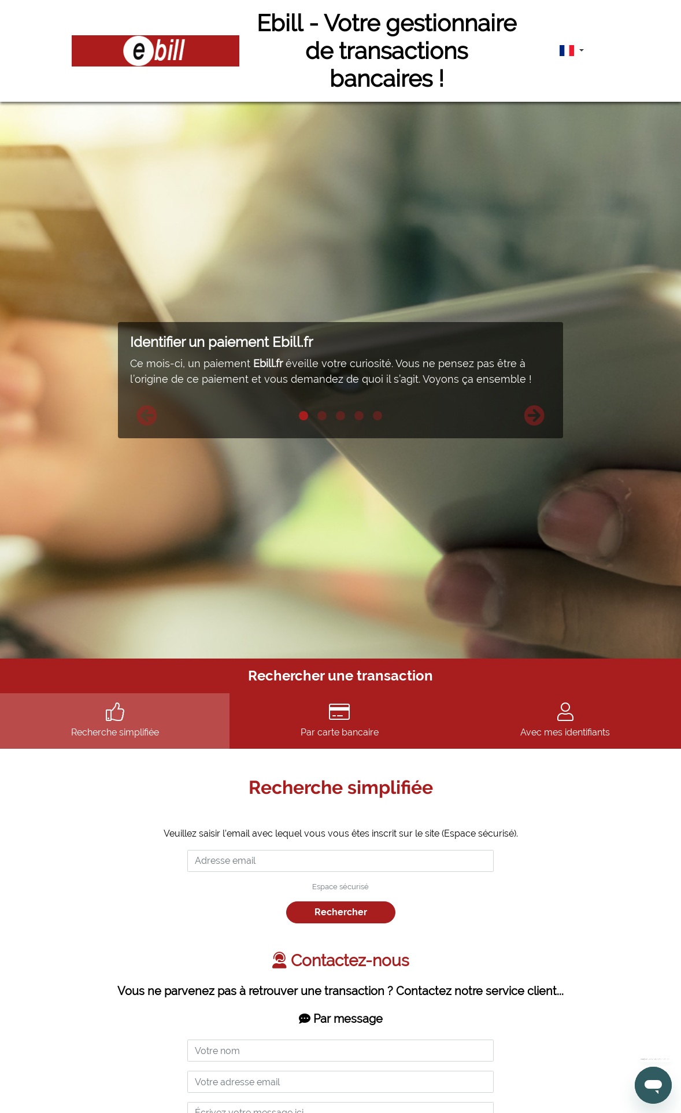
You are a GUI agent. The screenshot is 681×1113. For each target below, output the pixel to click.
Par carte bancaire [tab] (339, 720)
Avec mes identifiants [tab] (565, 720)
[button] (147, 415)
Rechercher (340, 912)
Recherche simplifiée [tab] (114, 720)
